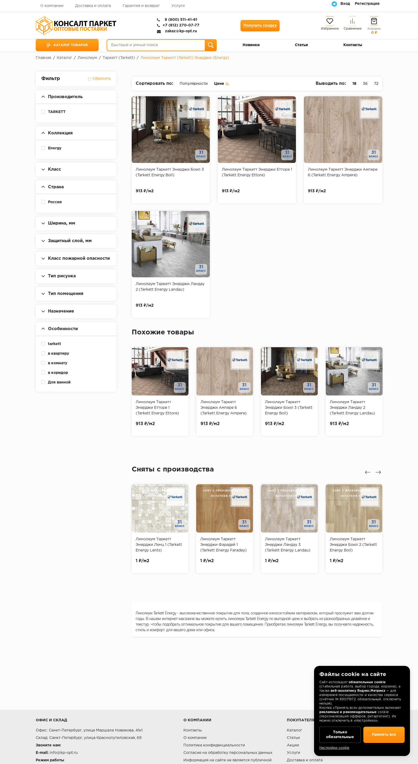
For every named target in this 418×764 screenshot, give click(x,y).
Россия (55, 202)
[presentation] (367, 472)
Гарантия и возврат (141, 5)
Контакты (352, 45)
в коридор (58, 372)
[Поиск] (211, 45)
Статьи (301, 45)
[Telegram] (334, 3)
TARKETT (57, 112)
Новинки (251, 45)
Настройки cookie (334, 747)
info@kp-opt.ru (64, 752)
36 (365, 83)
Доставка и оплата (93, 5)
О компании (51, 5)
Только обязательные (340, 735)
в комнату (57, 363)
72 (376, 83)
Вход (345, 3)
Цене (222, 83)
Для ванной (59, 382)
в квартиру (58, 353)
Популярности (194, 83)
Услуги (178, 5)
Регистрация (367, 3)
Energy (54, 148)
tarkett (54, 344)
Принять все (384, 734)
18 (354, 83)
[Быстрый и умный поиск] (162, 45)
